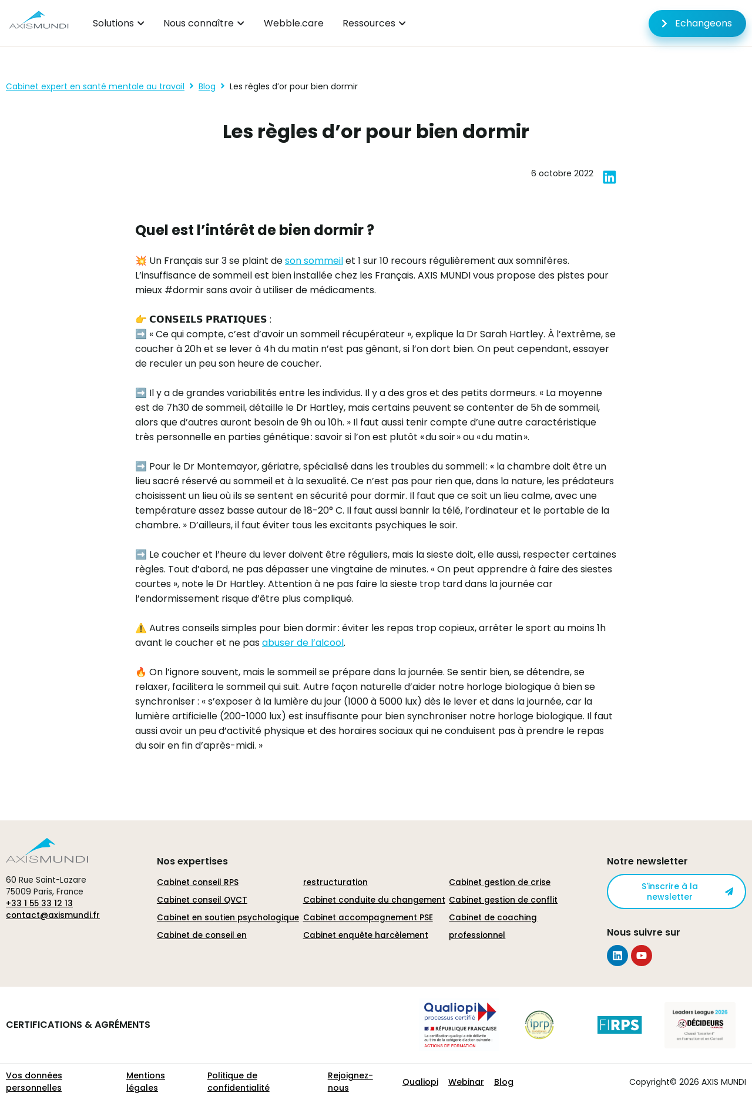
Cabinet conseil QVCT (202, 900)
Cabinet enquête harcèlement (365, 935)
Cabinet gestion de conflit (503, 900)
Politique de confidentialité (238, 1082)
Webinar (466, 1082)
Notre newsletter (647, 861)
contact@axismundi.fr (53, 915)
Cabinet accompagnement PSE (368, 917)
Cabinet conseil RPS (198, 882)
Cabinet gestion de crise (499, 882)
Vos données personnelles (34, 1082)
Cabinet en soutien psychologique (228, 917)
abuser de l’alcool (303, 642)
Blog (207, 87)
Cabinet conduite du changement (374, 900)
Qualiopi (420, 1082)
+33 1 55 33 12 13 (39, 903)
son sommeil (314, 260)
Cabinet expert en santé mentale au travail (95, 87)
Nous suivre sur (643, 932)
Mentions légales (145, 1082)
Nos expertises (192, 861)
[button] (609, 177)
